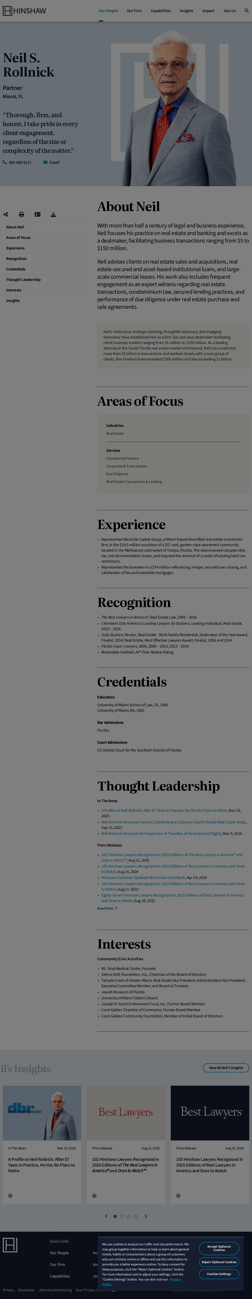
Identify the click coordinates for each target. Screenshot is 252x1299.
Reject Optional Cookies (219, 1262)
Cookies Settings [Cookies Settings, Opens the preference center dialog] (219, 1274)
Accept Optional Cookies (219, 1248)
